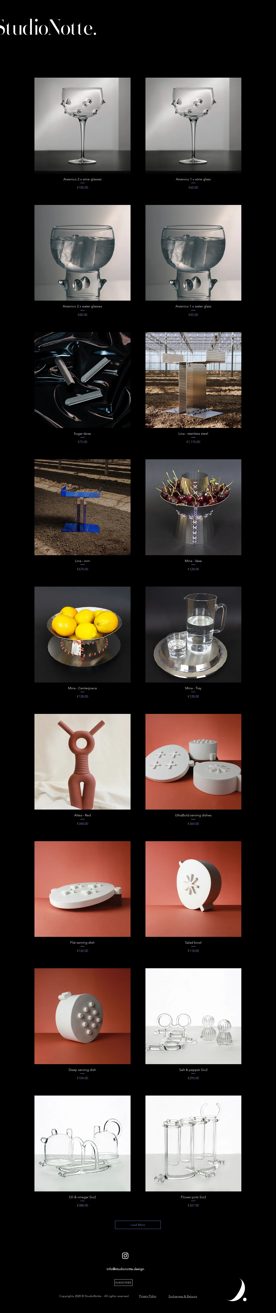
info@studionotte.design (125, 1269)
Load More (138, 1225)
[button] (123, 1282)
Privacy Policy (147, 1296)
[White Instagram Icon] (125, 1255)
